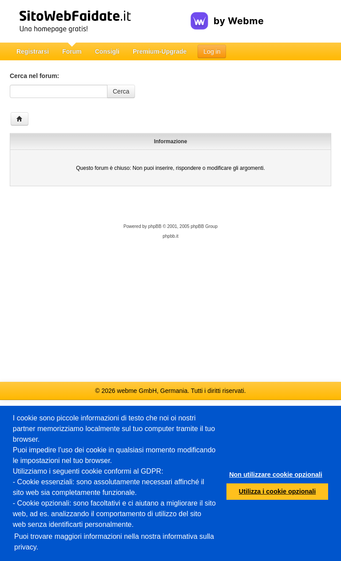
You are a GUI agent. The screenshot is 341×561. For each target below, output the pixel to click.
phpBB (155, 226)
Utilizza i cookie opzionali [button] (277, 491)
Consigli (107, 51)
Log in (211, 51)
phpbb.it (170, 236)
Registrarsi (32, 51)
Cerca (121, 91)
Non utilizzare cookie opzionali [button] (275, 474)
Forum (72, 51)
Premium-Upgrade (159, 51)
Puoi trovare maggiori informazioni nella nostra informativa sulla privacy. (114, 542)
